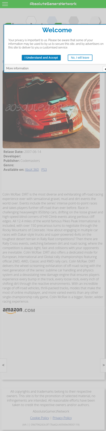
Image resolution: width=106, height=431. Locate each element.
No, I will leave (80, 57)
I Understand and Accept (41, 57)
